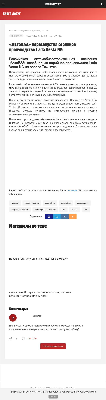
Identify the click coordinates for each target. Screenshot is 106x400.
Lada (63, 209)
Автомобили (66, 203)
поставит (72, 190)
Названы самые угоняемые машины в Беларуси (38, 258)
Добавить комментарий (53, 346)
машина (74, 209)
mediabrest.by (53, 4)
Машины (15, 203)
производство (82, 203)
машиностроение (32, 203)
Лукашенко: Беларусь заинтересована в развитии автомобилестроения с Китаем (40, 294)
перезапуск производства (45, 209)
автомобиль (50, 203)
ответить (32, 338)
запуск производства (20, 209)
